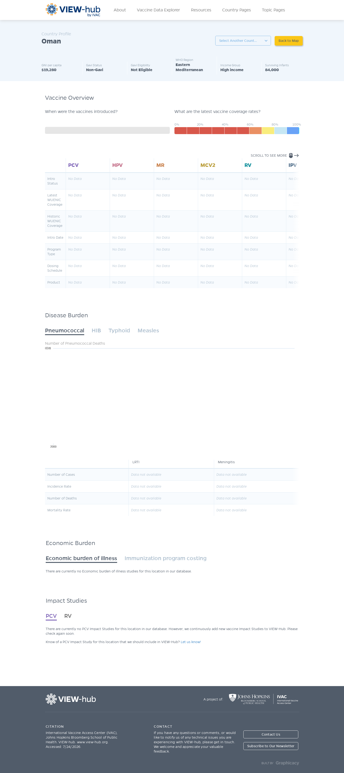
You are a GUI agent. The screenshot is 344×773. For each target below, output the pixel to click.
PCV (51, 616)
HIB (96, 330)
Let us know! (191, 642)
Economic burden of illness (81, 558)
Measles (148, 330)
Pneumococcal (64, 330)
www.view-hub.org (92, 742)
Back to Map (289, 41)
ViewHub (73, 10)
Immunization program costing (165, 558)
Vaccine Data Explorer (158, 10)
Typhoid (119, 330)
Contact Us (271, 734)
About (120, 10)
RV (68, 616)
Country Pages (236, 10)
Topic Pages (273, 10)
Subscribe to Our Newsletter (270, 746)
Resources (201, 10)
